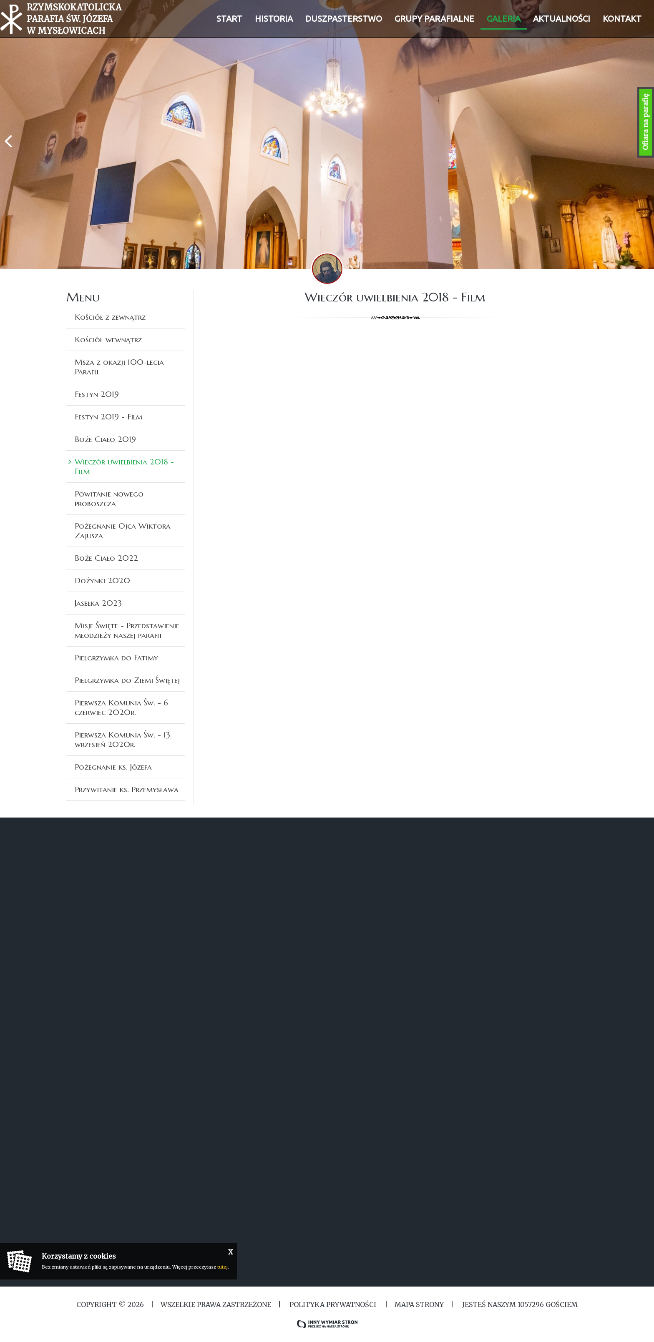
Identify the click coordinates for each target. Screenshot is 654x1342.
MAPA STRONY (419, 1304)
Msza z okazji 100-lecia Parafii (119, 366)
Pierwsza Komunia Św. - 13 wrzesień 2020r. (122, 739)
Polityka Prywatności (333, 1304)
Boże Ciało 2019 (105, 439)
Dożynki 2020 (102, 580)
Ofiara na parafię (645, 122)
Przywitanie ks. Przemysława (127, 789)
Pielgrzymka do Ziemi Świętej (127, 680)
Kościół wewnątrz (108, 339)
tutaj (222, 1267)
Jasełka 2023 (98, 603)
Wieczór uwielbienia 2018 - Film (124, 466)
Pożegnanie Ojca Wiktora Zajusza (123, 530)
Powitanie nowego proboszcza (109, 498)
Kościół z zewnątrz (110, 317)
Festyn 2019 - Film (108, 416)
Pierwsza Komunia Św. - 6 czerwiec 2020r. (121, 707)
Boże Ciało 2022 (106, 558)
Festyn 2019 (97, 394)
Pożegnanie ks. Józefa (113, 767)
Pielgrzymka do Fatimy (116, 657)
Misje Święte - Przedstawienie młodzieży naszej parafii (127, 630)
